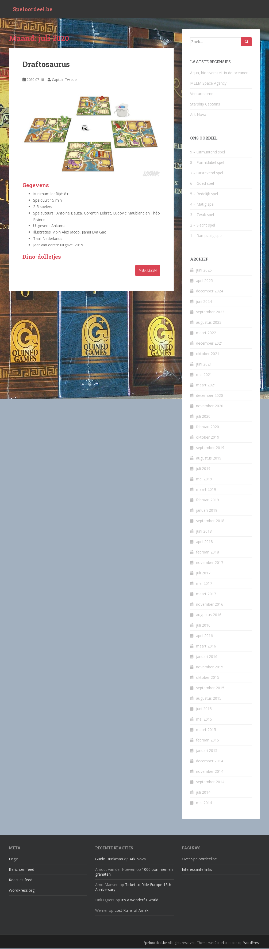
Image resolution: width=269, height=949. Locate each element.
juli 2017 (203, 573)
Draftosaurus (46, 65)
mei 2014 (204, 803)
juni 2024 (204, 301)
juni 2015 (204, 709)
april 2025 (204, 281)
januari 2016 (206, 657)
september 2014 (210, 782)
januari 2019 (206, 510)
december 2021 (209, 343)
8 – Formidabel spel (207, 162)
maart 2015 (206, 730)
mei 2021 (204, 375)
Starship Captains (205, 104)
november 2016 (209, 604)
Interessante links (197, 870)
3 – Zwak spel (202, 215)
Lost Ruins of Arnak (131, 911)
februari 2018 (207, 552)
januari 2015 (206, 751)
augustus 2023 (208, 322)
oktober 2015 (207, 677)
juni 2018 (204, 531)
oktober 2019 (207, 437)
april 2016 (204, 636)
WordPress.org (21, 891)
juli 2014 (203, 792)
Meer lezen (148, 271)
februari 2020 (207, 427)
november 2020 (209, 406)
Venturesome (201, 94)
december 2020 (209, 395)
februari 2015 (207, 740)
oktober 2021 (207, 354)
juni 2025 (204, 270)
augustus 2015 (208, 698)
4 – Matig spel (202, 204)
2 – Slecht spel (202, 225)
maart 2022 (206, 333)
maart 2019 (206, 489)
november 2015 (209, 667)
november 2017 (209, 563)
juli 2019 (203, 469)
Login (13, 859)
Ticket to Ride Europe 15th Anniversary (133, 888)
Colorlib (220, 943)
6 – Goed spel (202, 183)
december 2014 (209, 761)
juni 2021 (204, 364)
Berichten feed (21, 870)
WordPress (251, 943)
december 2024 (209, 291)
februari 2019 (207, 500)
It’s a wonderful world (139, 900)
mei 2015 (204, 719)
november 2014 (209, 771)
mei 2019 (204, 479)
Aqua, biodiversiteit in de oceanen (219, 73)
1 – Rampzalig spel (206, 236)
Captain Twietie (64, 80)
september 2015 (210, 688)
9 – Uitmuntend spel (207, 152)
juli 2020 (203, 416)
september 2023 (210, 312)
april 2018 (204, 542)
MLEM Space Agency (208, 83)
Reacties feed (20, 880)
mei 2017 (204, 583)
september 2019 (210, 448)
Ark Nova (198, 115)
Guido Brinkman (109, 859)
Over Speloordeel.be (199, 859)
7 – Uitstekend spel (206, 173)
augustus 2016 (208, 615)
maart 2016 (206, 646)
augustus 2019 (208, 458)
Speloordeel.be (32, 9)
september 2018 (210, 521)
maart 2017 (206, 594)
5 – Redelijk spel (204, 194)
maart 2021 (206, 385)
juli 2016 (203, 625)
